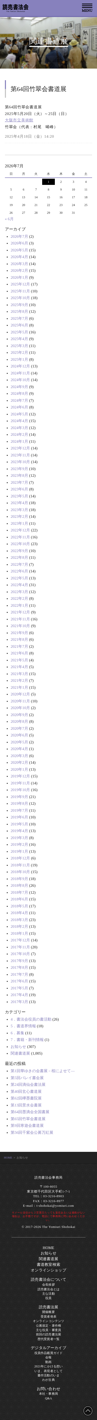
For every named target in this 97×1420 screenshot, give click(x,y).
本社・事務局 (48, 1394)
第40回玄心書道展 (26, 1091)
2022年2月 (19, 598)
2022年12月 (20, 530)
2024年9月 (19, 387)
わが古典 (48, 1380)
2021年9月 (19, 633)
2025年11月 (20, 291)
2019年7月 (19, 810)
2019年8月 (19, 803)
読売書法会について (48, 1279)
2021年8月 (19, 639)
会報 (48, 1357)
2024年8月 (19, 393)
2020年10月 (20, 708)
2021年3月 (19, 674)
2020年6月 (19, 735)
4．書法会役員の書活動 (31, 1019)
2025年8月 (19, 311)
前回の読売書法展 (48, 1334)
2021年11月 (20, 619)
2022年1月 (19, 605)
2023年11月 (20, 455)
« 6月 (9, 219)
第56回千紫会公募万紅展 (32, 1132)
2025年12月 (20, 284)
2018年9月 (19, 879)
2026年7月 (19, 236)
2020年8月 (19, 721)
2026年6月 (19, 243)
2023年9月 (19, 469)
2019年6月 (19, 817)
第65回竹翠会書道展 (28, 1119)
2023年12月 (20, 448)
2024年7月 (19, 400)
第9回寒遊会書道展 (27, 1125)
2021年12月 (20, 612)
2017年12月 (20, 940)
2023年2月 (19, 516)
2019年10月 (20, 790)
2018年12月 (20, 858)
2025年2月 (19, 352)
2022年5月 (19, 578)
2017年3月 (19, 1002)
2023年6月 (19, 489)
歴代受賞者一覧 (48, 1339)
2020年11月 (20, 701)
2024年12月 (20, 366)
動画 (48, 1362)
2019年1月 (19, 851)
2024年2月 (19, 434)
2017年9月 (19, 961)
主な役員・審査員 (48, 1330)
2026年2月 (19, 270)
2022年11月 (20, 537)
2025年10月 (20, 298)
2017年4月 (19, 995)
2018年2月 (19, 926)
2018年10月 (20, 872)
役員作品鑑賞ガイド (48, 1353)
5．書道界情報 (23, 1026)
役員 (48, 1298)
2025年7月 (19, 318)
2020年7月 (19, 728)
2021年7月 (19, 646)
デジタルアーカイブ (48, 1348)
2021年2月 (19, 680)
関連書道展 (20, 1053)
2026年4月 (19, 257)
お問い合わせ (48, 1389)
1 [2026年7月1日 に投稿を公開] (48, 182)
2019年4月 (19, 831)
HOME (8, 1157)
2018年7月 (19, 892)
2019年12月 (20, 776)
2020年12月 (20, 694)
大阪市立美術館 (19, 120)
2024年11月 (20, 373)
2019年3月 (19, 838)
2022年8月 (19, 557)
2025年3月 (19, 346)
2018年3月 (19, 920)
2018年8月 (19, 885)
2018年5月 (19, 906)
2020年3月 (19, 756)
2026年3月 (19, 264)
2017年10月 (20, 954)
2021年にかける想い (48, 1366)
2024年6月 (19, 407)
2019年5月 (19, 824)
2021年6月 (19, 653)
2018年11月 (20, 865)
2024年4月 (19, 421)
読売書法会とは (48, 1289)
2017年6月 (19, 981)
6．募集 (17, 1033)
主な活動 (48, 1293)
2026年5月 (19, 250)
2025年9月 (19, 305)
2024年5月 (19, 414)
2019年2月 (19, 844)
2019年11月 (20, 783)
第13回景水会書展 (26, 1105)
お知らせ (18, 1047)
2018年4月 (19, 913)
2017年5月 (19, 988)
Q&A (48, 1398)
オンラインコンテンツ (48, 1321)
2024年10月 (20, 380)
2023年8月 (19, 475)
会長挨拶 (48, 1284)
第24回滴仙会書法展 (28, 1084)
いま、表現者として (48, 1371)
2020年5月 (19, 742)
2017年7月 (19, 974)
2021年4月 (19, 667)
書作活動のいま (48, 1375)
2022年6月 (19, 571)
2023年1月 (19, 523)
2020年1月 (19, 769)
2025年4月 (19, 339)
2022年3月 (19, 592)
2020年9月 (19, 715)
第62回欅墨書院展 (26, 1098)
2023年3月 (19, 510)
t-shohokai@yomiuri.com (55, 1206)
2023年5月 (19, 496)
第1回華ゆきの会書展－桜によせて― (43, 1071)
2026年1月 (19, 277)
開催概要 (48, 1312)
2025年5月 (19, 332)
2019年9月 (19, 797)
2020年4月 (19, 749)
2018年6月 (19, 899)
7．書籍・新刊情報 (27, 1040)
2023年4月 (19, 503)
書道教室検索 (48, 1264)
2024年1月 (19, 441)
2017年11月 (20, 947)
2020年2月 (19, 762)
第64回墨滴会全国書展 (30, 1112)
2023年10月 (20, 462)
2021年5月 (19, 660)
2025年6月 (19, 325)
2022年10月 (20, 544)
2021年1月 (19, 687)
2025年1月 (19, 359)
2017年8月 (19, 967)
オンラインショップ (48, 1270)
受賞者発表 (48, 1316)
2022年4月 (19, 585)
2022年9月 (19, 551)
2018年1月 (19, 933)
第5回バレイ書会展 (27, 1078)
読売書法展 (48, 1307)
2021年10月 (20, 626)
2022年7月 (19, 564)
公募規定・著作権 (48, 1325)
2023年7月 (19, 482)
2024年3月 (19, 428)
